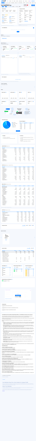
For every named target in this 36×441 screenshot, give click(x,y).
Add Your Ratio (26, 21)
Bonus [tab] (27, 225)
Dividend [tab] (23, 225)
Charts (6, 2)
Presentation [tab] (29, 267)
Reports (33, 2)
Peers (7, 2)
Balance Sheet (20, 2)
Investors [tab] (32, 248)
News (35, 2)
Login (18, 31)
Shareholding (12, 2)
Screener (14, 1)
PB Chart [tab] (24, 55)
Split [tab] (33, 225)
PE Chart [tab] (20, 55)
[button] (34, 48)
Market (10, 1)
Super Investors (20, 1)
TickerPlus (29, 1)
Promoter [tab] (28, 248)
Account (33, 1)
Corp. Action (27, 2)
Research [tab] (17, 267)
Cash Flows (24, 2)
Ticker (1, 4)
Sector (23, 1)
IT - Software (10, 6)
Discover (26, 1)
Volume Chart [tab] (8, 55)
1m (8, 57)
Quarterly (16, 2)
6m (11, 57)
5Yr (16, 57)
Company (3, 4)
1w (7, 57)
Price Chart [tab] (3, 55)
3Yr (14, 57)
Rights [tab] (30, 225)
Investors (30, 2)
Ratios (10, 2)
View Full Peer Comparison (18, 79)
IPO (12, 1)
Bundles (17, 1)
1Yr (13, 57)
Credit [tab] (14, 267)
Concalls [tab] (26, 267)
